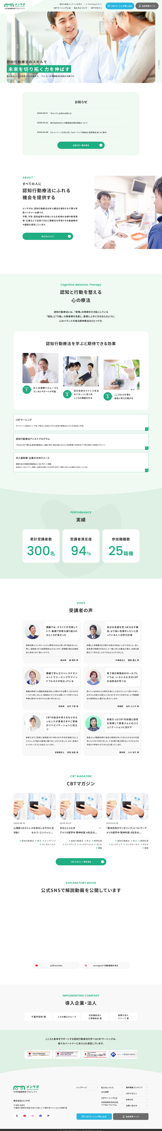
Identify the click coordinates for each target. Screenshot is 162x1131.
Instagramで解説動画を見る (105, 962)
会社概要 (105, 1089)
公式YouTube (56, 962)
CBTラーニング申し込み (121, 6)
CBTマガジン (96, 8)
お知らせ (129, 1096)
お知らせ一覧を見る (81, 145)
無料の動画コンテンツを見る (71, 4)
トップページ (81, 1084)
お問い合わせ (131, 1103)
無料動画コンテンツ (134, 1084)
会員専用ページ (148, 6)
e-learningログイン (94, 4)
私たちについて (80, 8)
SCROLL (159, 63)
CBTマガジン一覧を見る (81, 857)
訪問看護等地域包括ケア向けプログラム (109, 1101)
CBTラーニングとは (62, 8)
